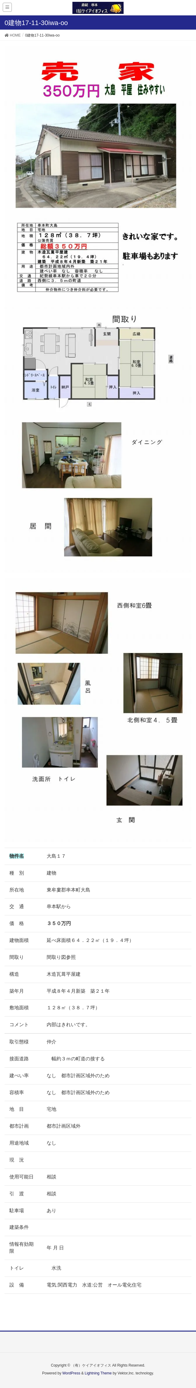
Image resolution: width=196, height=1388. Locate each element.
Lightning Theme (98, 1373)
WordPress (71, 1373)
